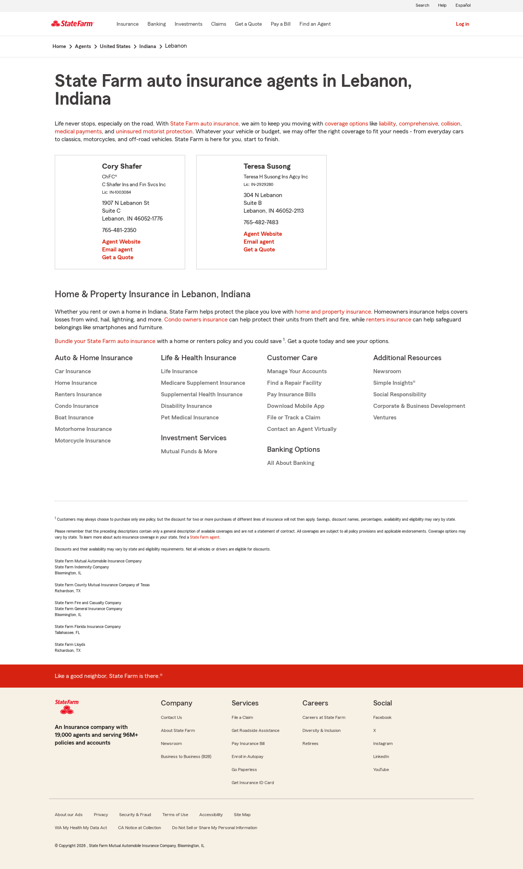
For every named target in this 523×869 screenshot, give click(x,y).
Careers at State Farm (323, 717)
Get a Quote (117, 257)
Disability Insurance (186, 406)
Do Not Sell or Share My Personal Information (214, 827)
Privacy (101, 814)
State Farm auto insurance (204, 124)
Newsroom (387, 371)
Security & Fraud (135, 814)
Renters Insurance (78, 394)
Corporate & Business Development (419, 406)
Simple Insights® (394, 383)
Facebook (382, 717)
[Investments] (188, 24)
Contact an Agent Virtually (301, 429)
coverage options (346, 124)
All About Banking (290, 463)
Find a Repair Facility (294, 383)
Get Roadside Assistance (255, 730)
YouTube (381, 769)
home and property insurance (333, 312)
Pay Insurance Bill (248, 743)
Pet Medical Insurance (190, 418)
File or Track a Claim (293, 418)
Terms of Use (175, 814)
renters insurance (388, 320)
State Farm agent (204, 537)
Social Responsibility (399, 394)
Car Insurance (73, 371)
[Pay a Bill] (280, 24)
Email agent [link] (117, 250)
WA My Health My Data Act (81, 827)
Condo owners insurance (196, 320)
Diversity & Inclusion (321, 730)
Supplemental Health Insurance (202, 394)
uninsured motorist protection (154, 131)
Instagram (383, 743)
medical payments (78, 131)
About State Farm (178, 730)
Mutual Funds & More (189, 451)
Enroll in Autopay (247, 756)
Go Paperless (244, 769)
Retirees (310, 743)
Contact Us (171, 717)
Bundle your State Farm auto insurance (105, 341)
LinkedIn (381, 756)
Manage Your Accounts (297, 371)
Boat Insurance (74, 418)
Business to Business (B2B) (186, 756)
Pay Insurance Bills (291, 394)
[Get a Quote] (248, 24)
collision (450, 124)
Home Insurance (76, 383)
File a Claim (242, 717)
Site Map (242, 814)
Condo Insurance (76, 406)
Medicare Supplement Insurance (203, 383)
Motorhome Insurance (83, 429)
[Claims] (218, 24)
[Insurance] (127, 24)
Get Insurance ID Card (253, 782)
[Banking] (157, 24)
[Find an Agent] (315, 24)
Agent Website (121, 242)
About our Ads (69, 814)
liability (387, 124)
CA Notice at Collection (139, 827)
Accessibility (211, 814)
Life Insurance (179, 371)
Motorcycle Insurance (83, 441)
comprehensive (418, 124)
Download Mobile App (295, 406)
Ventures (384, 418)
